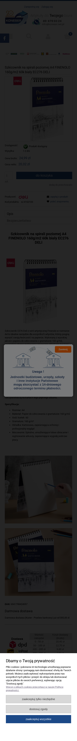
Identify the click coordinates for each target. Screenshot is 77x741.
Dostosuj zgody (38, 709)
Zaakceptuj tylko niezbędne (38, 699)
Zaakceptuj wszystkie (38, 719)
